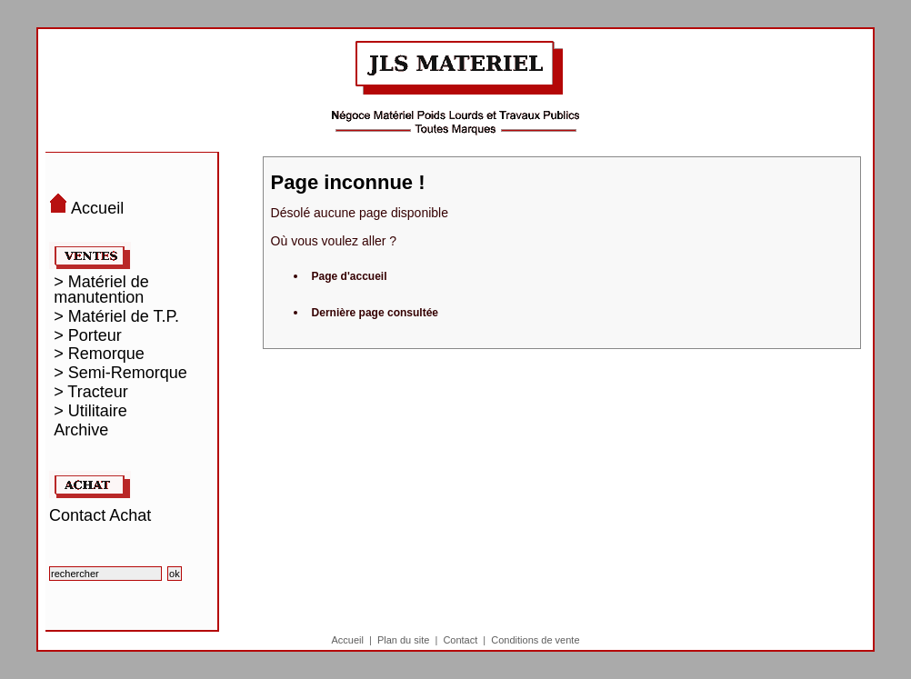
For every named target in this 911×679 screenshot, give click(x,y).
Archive (81, 430)
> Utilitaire (90, 411)
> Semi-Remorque (120, 373)
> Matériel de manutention (101, 290)
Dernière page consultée (375, 312)
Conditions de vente (535, 639)
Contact (460, 639)
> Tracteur (91, 392)
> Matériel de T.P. (116, 317)
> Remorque (99, 354)
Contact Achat (100, 515)
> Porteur (88, 336)
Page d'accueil (349, 276)
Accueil (347, 639)
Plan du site (403, 639)
